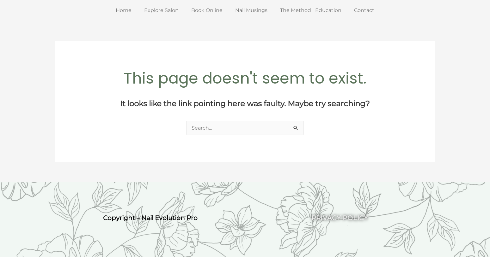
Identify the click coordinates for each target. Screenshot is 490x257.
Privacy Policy (339, 218)
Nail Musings (251, 10)
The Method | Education (310, 10)
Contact (364, 10)
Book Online (207, 10)
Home (124, 10)
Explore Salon (161, 10)
